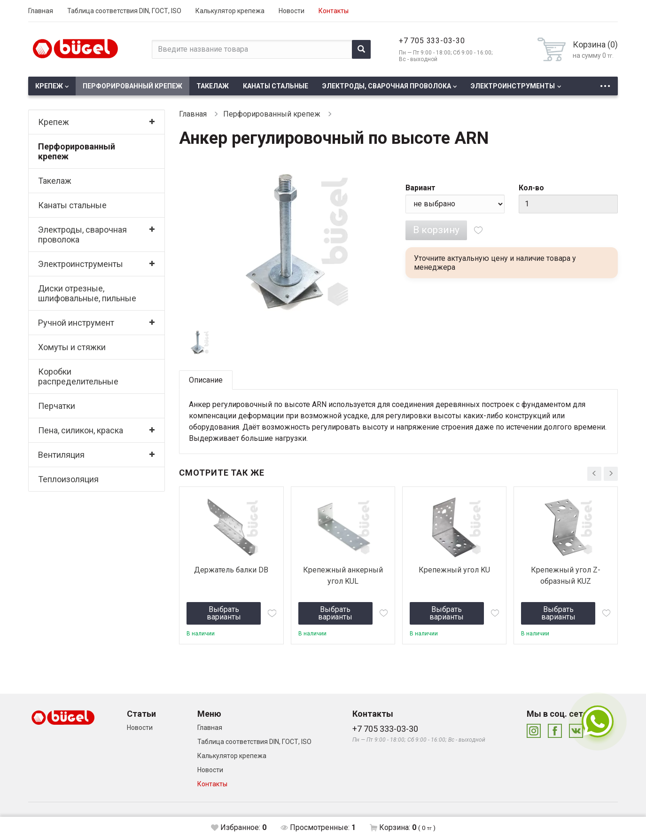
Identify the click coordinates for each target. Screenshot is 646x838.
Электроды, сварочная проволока (386, 86)
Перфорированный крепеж (132, 86)
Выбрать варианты (224, 613)
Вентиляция (61, 455)
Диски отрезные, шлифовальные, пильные (87, 293)
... (605, 83)
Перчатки (56, 406)
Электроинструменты (513, 86)
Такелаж (212, 86)
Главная (40, 11)
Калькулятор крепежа (230, 11)
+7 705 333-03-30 (432, 40)
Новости (291, 11)
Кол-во (531, 187)
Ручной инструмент (76, 323)
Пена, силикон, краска (80, 430)
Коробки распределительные (78, 376)
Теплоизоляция (68, 479)
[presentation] (594, 474)
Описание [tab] (206, 380)
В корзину (436, 229)
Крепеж (49, 86)
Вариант (420, 187)
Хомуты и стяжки (72, 347)
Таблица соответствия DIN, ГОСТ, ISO (124, 11)
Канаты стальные (275, 86)
